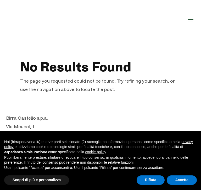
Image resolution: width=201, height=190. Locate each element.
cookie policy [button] (95, 152)
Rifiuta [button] (151, 180)
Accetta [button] (181, 180)
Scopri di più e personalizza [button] (37, 180)
